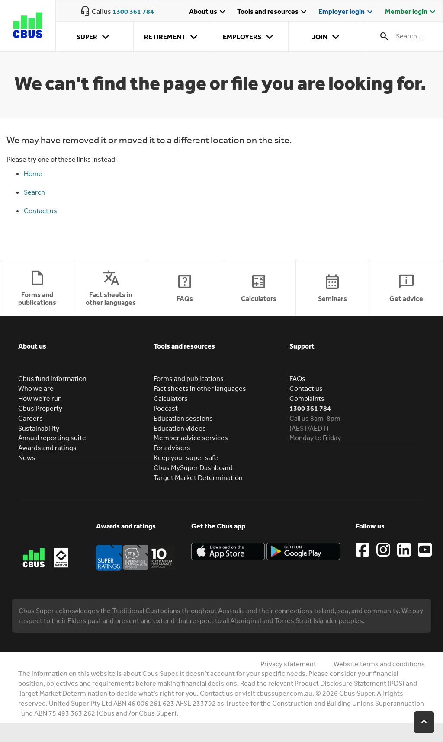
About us (208, 12)
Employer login (346, 12)
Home (33, 173)
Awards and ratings (47, 447)
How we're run (40, 398)
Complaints (306, 398)
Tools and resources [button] (184, 346)
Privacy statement (288, 663)
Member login (411, 12)
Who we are (36, 388)
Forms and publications (189, 378)
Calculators (171, 398)
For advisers (172, 447)
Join (327, 37)
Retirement (172, 37)
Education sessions (183, 418)
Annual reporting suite (52, 437)
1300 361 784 (133, 11)
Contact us (40, 210)
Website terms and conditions (379, 663)
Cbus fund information (52, 378)
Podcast (166, 408)
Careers (30, 418)
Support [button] (302, 346)
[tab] (86, 352)
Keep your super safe (186, 457)
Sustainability (38, 428)
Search (34, 192)
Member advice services (191, 437)
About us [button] (32, 346)
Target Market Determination (198, 477)
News (26, 457)
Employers (249, 37)
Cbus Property (40, 408)
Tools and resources (273, 12)
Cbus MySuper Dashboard (193, 467)
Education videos (180, 428)
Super (94, 37)
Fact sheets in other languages (200, 388)
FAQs (297, 378)
